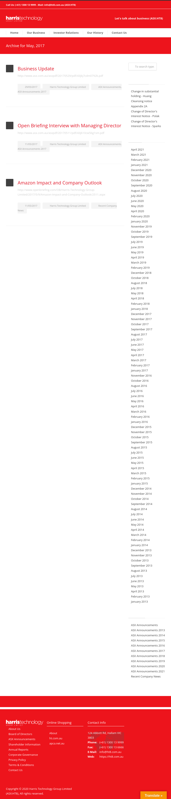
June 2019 (137, 247)
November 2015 (141, 432)
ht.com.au (55, 738)
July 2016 (136, 391)
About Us (14, 729)
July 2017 (136, 339)
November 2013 (141, 555)
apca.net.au (56, 743)
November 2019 (141, 226)
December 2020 (141, 170)
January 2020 (139, 221)
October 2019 (139, 231)
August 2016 (139, 386)
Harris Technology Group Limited (68, 86)
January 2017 (139, 370)
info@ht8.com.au (54, 4)
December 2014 (141, 488)
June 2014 (137, 519)
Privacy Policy (17, 760)
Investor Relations (65, 33)
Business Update (36, 68)
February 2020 (140, 216)
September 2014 (141, 504)
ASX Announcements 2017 (32, 91)
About (53, 733)
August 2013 (139, 571)
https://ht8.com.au (111, 756)
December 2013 (141, 550)
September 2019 (141, 237)
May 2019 (137, 252)
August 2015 (139, 447)
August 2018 (139, 283)
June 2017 (137, 345)
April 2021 (137, 149)
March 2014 (138, 535)
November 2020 (141, 175)
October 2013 (139, 560)
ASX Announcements (109, 86)
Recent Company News (146, 676)
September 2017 (141, 329)
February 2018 (140, 304)
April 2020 (137, 211)
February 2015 (140, 478)
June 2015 (137, 458)
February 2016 (140, 417)
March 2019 (138, 262)
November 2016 (141, 375)
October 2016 (139, 381)
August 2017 (139, 334)
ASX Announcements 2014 (148, 635)
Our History (95, 33)
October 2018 (139, 278)
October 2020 (139, 180)
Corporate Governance (23, 755)
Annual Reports (18, 749)
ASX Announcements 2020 (148, 666)
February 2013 (140, 596)
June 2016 (137, 396)
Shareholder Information (24, 744)
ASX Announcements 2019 (148, 661)
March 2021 (138, 155)
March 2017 (138, 360)
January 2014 (139, 545)
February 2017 (140, 365)
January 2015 (139, 483)
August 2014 (139, 509)
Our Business (36, 33)
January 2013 (139, 601)
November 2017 (141, 319)
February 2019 (140, 268)
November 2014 (141, 494)
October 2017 (139, 324)
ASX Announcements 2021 (148, 671)
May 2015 (137, 463)
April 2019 (137, 257)
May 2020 (137, 206)
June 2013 (137, 581)
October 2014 (139, 499)
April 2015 (137, 468)
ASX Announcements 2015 (148, 640)
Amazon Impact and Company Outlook (60, 182)
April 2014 (137, 530)
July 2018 (136, 288)
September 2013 (141, 565)
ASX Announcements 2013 (148, 630)
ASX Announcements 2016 (148, 645)
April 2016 (137, 406)
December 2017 (141, 314)
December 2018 (141, 273)
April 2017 (137, 355)
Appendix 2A (139, 106)
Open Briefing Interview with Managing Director (69, 125)
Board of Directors (20, 734)
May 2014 (137, 524)
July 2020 (136, 196)
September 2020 (141, 185)
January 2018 (139, 309)
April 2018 (137, 298)
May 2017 (137, 350)
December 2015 (141, 427)
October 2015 (139, 437)
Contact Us (119, 33)
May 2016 (137, 401)
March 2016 (138, 411)
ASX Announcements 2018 (148, 656)
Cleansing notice (141, 101)
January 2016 (139, 422)
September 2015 (141, 442)
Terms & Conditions (21, 765)
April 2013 (137, 591)
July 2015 (136, 452)
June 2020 (137, 201)
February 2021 (140, 160)
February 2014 (140, 540)
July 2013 (136, 576)
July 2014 (136, 514)
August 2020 (139, 191)
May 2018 (137, 293)
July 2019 (136, 242)
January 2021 (139, 165)
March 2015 (138, 473)
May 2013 (137, 586)
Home (14, 33)
